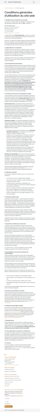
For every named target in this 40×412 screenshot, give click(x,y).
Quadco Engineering (9, 8)
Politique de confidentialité (10, 371)
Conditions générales (9, 369)
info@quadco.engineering (13, 364)
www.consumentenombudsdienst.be (13, 317)
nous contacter (29, 167)
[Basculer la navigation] (34, 2)
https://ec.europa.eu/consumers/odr (12, 311)
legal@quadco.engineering (14, 33)
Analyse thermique (9, 382)
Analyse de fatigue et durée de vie (12, 378)
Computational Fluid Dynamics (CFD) (13, 380)
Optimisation (7, 384)
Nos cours (7, 385)
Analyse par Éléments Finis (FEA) (12, 376)
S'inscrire (8, 406)
